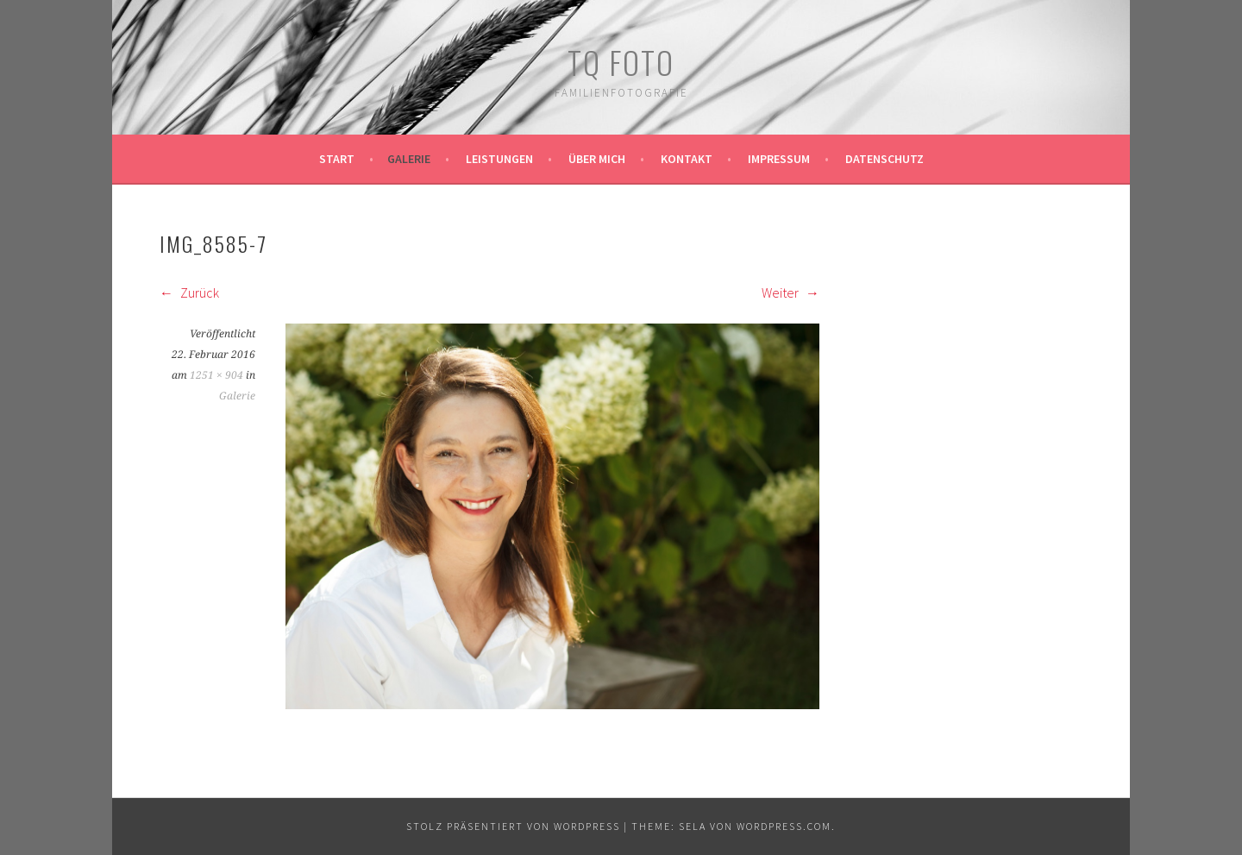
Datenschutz (884, 159)
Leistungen (499, 159)
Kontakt (686, 159)
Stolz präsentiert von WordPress (513, 826)
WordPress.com (784, 826)
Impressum (779, 159)
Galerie (408, 159)
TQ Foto (621, 62)
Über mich (596, 159)
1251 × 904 (216, 375)
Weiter (790, 292)
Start (336, 159)
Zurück (189, 292)
